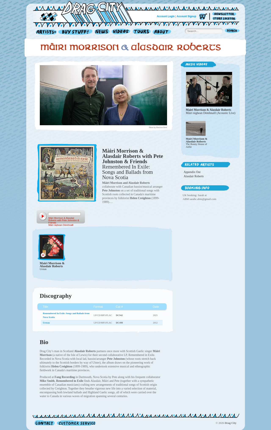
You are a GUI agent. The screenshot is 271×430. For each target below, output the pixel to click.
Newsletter (225, 14)
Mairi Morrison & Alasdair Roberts (52, 264)
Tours (142, 32)
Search (232, 31)
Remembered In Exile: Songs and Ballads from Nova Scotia (127, 172)
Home (85, 11)
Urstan (43, 269)
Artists (45, 32)
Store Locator (225, 18)
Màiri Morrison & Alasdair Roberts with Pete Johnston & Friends (132, 156)
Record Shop (76, 32)
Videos (121, 32)
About (162, 32)
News (102, 32)
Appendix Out (192, 172)
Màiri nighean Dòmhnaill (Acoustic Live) (210, 113)
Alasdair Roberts (194, 176)
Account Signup (186, 16)
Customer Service (76, 423)
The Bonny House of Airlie (196, 145)
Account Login (166, 16)
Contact (44, 423)
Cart (203, 17)
